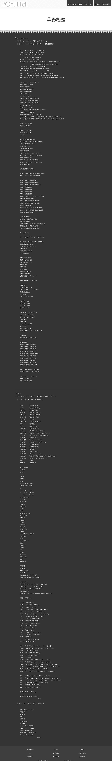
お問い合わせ (106, 4)
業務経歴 (57, 752)
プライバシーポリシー (43, 754)
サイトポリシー (69, 754)
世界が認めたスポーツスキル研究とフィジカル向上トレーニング (23, 759)
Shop (91, 4)
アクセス (83, 752)
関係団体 (30, 752)
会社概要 (97, 4)
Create (80, 4)
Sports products (72, 4)
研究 (85, 4)
